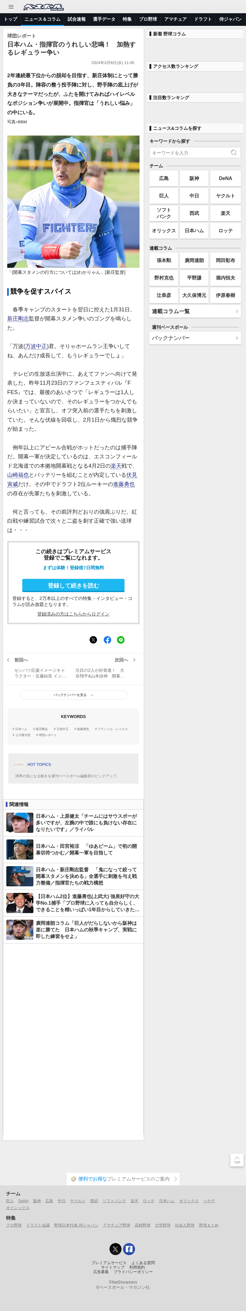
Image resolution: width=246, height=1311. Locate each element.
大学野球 (163, 1225)
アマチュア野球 (116, 1225)
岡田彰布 (225, 260)
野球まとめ (209, 1225)
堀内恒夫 (225, 277)
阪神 (194, 178)
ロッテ (225, 230)
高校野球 (142, 1225)
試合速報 (77, 19)
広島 (164, 178)
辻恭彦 (164, 295)
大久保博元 (194, 295)
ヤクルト (225, 195)
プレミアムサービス (109, 1263)
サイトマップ (113, 1267)
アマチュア (175, 19)
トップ (10, 19)
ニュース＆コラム (42, 19)
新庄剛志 (18, 319)
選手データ (104, 19)
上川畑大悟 (22, 735)
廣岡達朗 (194, 260)
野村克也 (164, 277)
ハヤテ (209, 1201)
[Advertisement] (73, 1039)
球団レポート (48, 735)
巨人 (164, 195)
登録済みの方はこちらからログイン (73, 613)
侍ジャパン (230, 19)
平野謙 (194, 277)
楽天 (116, 466)
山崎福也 (18, 475)
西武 (194, 213)
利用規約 (137, 1267)
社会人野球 (185, 1225)
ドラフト (203, 19)
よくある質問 (143, 1263)
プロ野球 (148, 19)
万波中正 (36, 346)
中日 (194, 195)
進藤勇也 (124, 484)
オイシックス (17, 1208)
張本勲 (164, 260)
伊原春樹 (225, 295)
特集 (127, 19)
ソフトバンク (164, 213)
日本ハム (21, 729)
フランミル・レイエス (113, 729)
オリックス (164, 230)
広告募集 (101, 1272)
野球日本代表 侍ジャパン (76, 1225)
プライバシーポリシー (133, 1272)
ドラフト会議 (38, 1225)
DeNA (225, 178)
